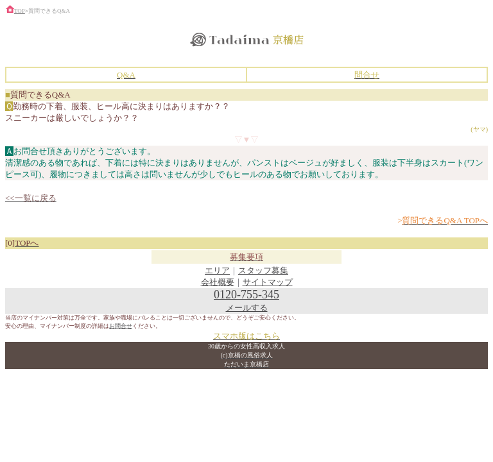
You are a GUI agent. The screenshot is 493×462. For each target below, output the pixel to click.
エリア (217, 270)
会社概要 (217, 282)
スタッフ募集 (263, 270)
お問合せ (120, 326)
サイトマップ (268, 282)
